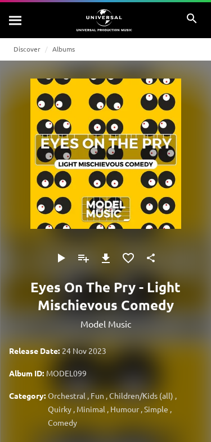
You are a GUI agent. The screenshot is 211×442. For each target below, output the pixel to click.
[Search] (16, 20)
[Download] (106, 258)
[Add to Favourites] (128, 258)
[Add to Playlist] (83, 258)
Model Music (105, 323)
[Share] (151, 258)
